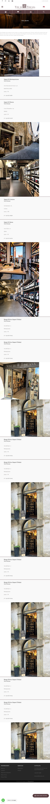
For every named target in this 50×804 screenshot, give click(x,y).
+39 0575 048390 (9, 215)
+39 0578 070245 (9, 335)
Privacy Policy (4, 777)
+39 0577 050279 (8, 238)
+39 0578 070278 (8, 118)
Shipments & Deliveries (6, 772)
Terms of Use (4, 774)
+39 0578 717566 (8, 95)
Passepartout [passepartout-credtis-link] (31, 781)
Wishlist (19, 770)
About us (3, 768)
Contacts (3, 770)
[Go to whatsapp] (3, 800)
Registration (20, 768)
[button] (1, 2)
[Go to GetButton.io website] (3, 802)
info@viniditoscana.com (39, 776)
